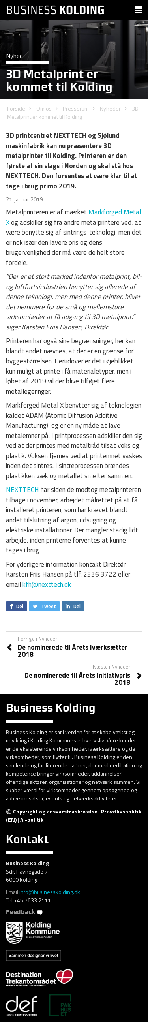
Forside (16, 108)
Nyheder (110, 108)
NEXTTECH (22, 490)
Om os (44, 108)
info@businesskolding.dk (49, 892)
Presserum (76, 108)
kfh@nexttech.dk (46, 584)
